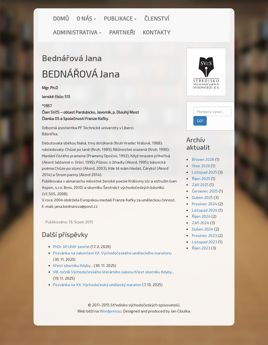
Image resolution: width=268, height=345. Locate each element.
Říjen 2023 (201, 248)
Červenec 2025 (205, 191)
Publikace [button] (120, 18)
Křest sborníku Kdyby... (73, 265)
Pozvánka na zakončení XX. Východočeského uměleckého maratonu (112, 253)
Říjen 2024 (201, 216)
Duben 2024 (202, 229)
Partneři (122, 32)
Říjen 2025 (201, 178)
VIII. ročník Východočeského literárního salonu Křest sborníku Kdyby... (113, 271)
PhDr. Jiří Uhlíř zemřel (71, 246)
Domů (61, 18)
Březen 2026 (203, 159)
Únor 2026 (201, 165)
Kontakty (156, 32)
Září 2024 (200, 222)
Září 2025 (200, 184)
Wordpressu (111, 311)
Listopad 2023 (204, 241)
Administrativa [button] (77, 32)
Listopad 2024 (205, 210)
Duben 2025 (202, 197)
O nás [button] (86, 18)
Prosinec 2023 (204, 235)
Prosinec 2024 (204, 203)
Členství (156, 18)
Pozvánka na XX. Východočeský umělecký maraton (97, 284)
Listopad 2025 (204, 172)
